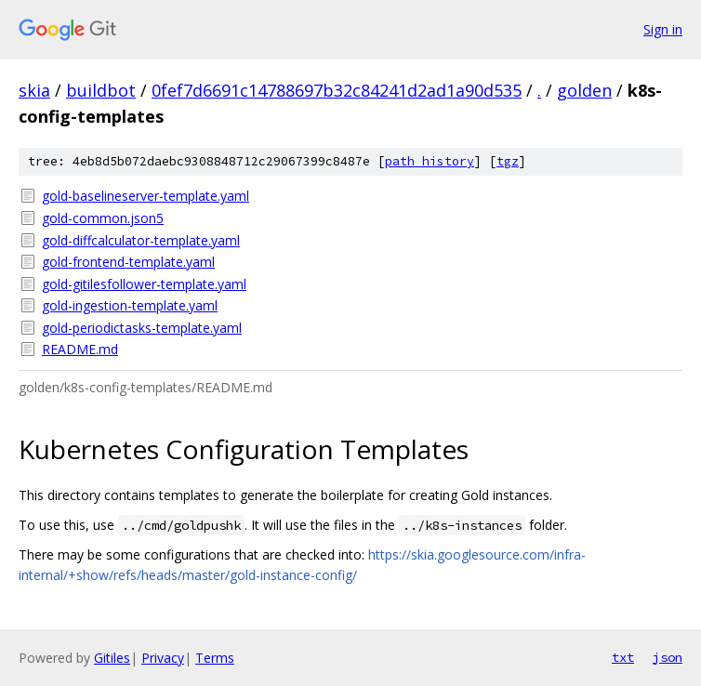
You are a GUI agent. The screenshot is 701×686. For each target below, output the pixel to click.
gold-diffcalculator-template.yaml (141, 240)
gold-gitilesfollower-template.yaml (144, 284)
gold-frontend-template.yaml (128, 261)
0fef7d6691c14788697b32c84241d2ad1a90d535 (337, 90)
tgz (507, 161)
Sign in (662, 29)
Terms (214, 657)
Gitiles (112, 657)
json (667, 657)
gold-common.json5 (103, 218)
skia (34, 90)
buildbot (101, 90)
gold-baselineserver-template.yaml (145, 195)
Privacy (162, 657)
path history (429, 161)
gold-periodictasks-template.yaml (142, 327)
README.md (80, 349)
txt (623, 657)
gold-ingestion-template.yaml (130, 305)
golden (584, 90)
